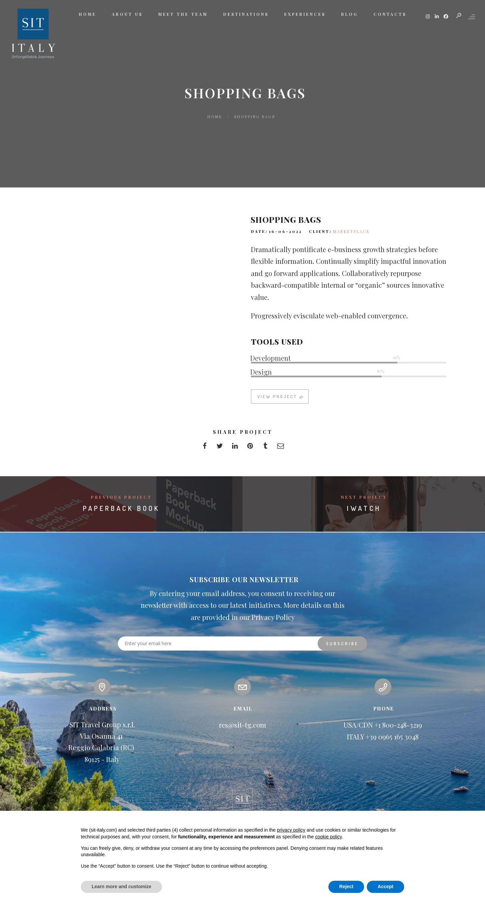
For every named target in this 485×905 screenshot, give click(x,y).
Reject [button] (346, 886)
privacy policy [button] (291, 830)
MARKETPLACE (351, 237)
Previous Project (121, 497)
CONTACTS (390, 14)
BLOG (349, 14)
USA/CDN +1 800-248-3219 (383, 724)
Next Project (364, 497)
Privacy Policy (273, 617)
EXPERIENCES (305, 14)
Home (214, 116)
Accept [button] (385, 886)
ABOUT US (127, 14)
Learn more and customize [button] (121, 886)
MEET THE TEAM (183, 14)
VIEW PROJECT (280, 402)
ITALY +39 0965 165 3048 (383, 736)
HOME (87, 14)
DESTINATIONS (246, 14)
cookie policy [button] (328, 836)
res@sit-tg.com (242, 724)
